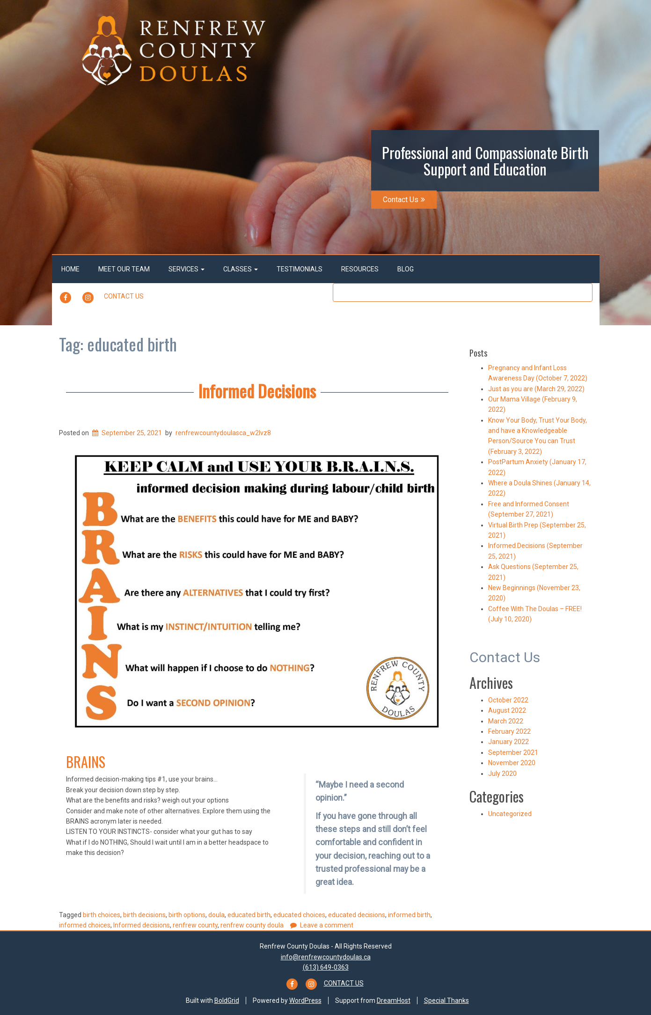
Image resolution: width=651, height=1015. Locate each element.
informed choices (84, 925)
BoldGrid (226, 1000)
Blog (405, 269)
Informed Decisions (257, 390)
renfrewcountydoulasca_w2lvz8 (223, 433)
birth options (186, 915)
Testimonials (299, 269)
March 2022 (505, 721)
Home (70, 269)
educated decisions (356, 915)
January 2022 (508, 741)
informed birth (409, 915)
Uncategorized (510, 814)
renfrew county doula (252, 925)
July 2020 (502, 773)
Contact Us (404, 199)
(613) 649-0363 (326, 967)
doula (216, 915)
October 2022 (508, 700)
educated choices (299, 915)
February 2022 (509, 731)
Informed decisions (141, 925)
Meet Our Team (124, 269)
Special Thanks (446, 1000)
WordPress (305, 1000)
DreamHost (393, 1000)
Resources (360, 269)
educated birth (249, 915)
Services (186, 269)
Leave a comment (326, 925)
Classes (240, 269)
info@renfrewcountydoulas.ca (326, 957)
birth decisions (144, 915)
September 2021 (513, 752)
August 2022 (507, 710)
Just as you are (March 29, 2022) (536, 389)
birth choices (101, 915)
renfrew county (195, 925)
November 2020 (511, 763)
